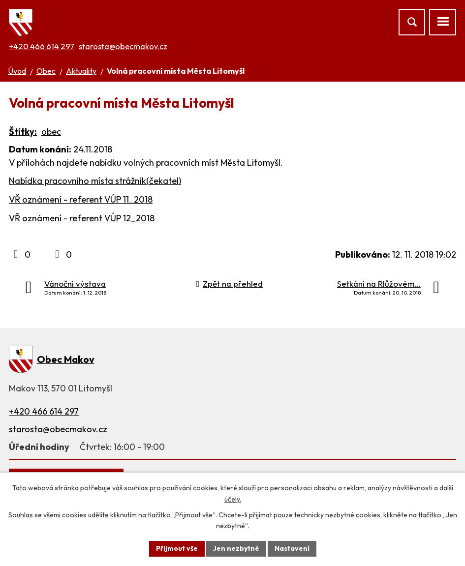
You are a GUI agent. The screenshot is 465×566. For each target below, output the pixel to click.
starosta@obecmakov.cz (123, 46)
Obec (46, 71)
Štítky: (23, 131)
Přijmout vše (177, 548)
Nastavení (292, 548)
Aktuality (81, 71)
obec (51, 131)
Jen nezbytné (236, 548)
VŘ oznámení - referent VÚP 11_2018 (81, 199)
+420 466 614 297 (41, 46)
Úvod (17, 71)
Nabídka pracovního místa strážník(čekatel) (95, 180)
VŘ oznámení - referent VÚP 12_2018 (82, 218)
